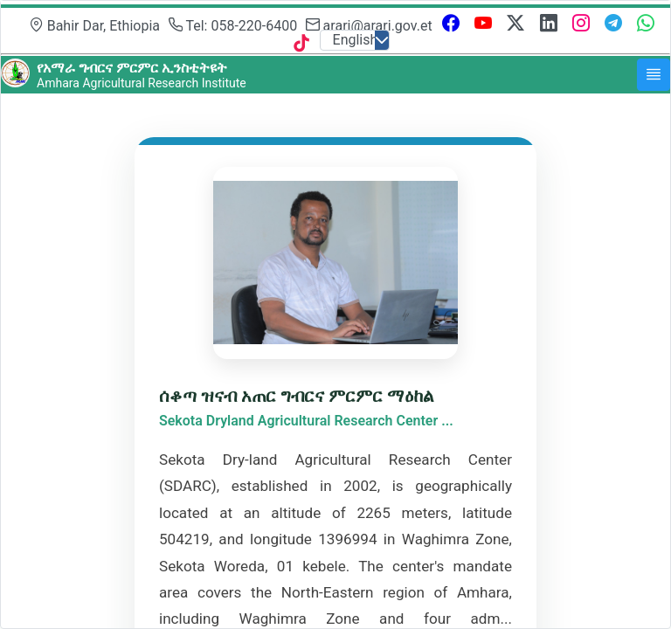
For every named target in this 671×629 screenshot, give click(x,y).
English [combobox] (355, 39)
